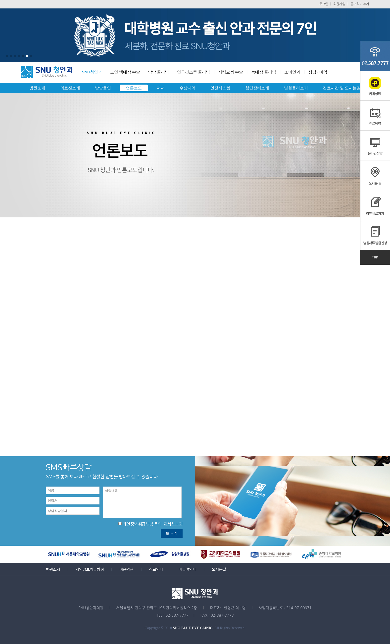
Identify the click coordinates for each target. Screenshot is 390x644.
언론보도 (134, 88)
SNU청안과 (92, 72)
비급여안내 (187, 569)
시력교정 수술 (230, 72)
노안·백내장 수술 (125, 72)
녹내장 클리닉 (263, 72)
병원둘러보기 (296, 88)
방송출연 (103, 88)
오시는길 (219, 569)
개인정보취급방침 (89, 569)
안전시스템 (220, 88)
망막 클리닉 (158, 72)
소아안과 (292, 72)
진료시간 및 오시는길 (342, 88)
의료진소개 (70, 88)
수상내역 (187, 88)
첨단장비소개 (257, 88)
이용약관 (126, 569)
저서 (161, 88)
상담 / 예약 (317, 72)
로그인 (323, 4)
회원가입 (339, 4)
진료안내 (156, 569)
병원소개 (37, 88)
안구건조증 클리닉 (193, 72)
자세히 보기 (173, 524)
